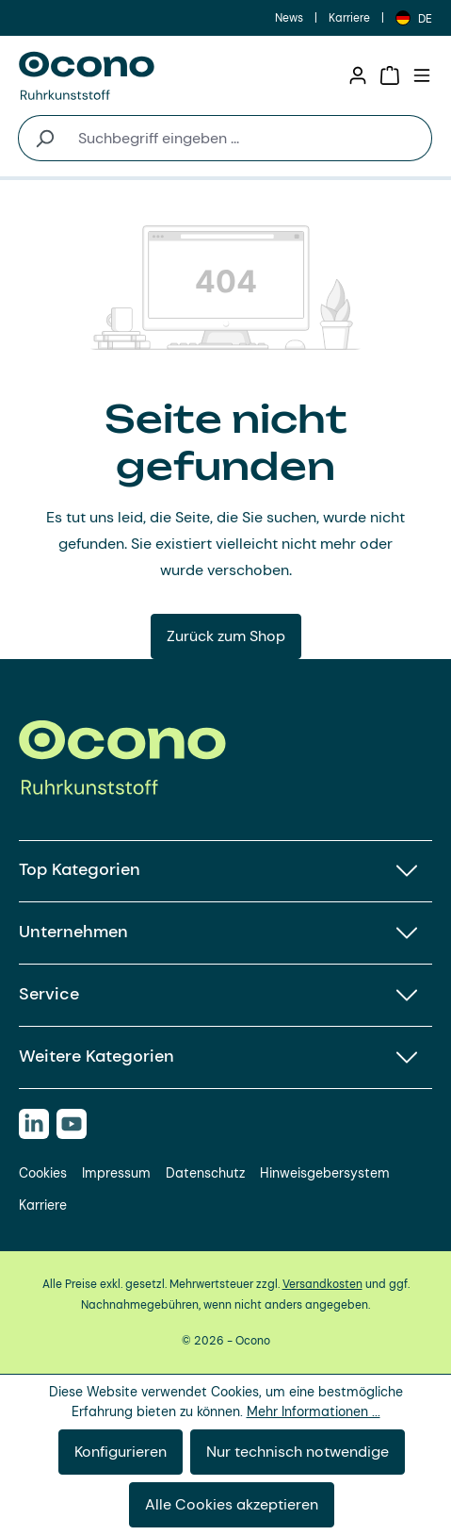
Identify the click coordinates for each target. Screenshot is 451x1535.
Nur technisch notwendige (297, 1451)
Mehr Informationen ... (313, 1411)
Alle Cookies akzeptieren (231, 1504)
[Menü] (421, 75)
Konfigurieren (120, 1451)
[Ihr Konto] (357, 75)
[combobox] (251, 138)
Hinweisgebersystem (325, 1172)
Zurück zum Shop (226, 636)
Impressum (116, 1172)
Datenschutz (205, 1172)
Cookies (43, 1172)
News (289, 17)
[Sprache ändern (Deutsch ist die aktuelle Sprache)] (413, 18)
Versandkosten (322, 1284)
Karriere (349, 17)
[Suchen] (44, 138)
